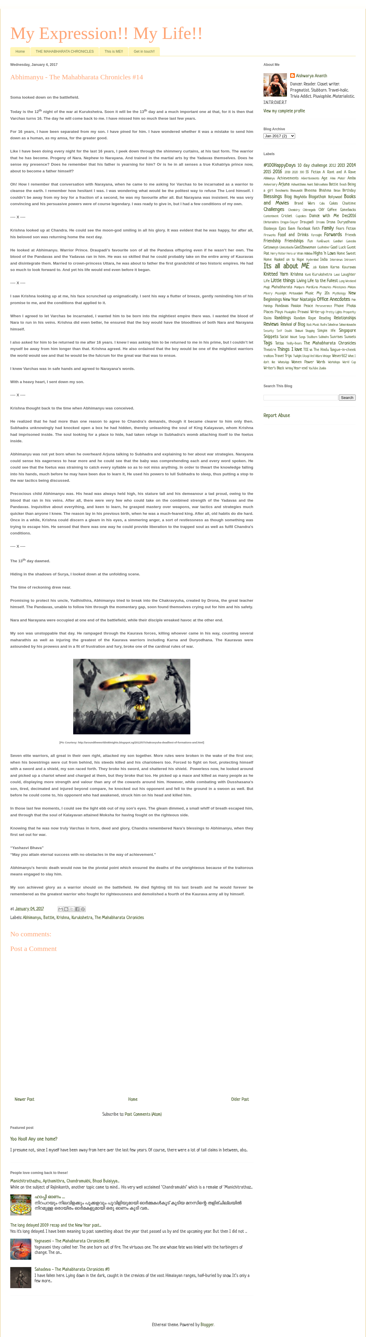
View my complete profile (284, 111)
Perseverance (324, 306)
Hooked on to (284, 260)
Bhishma (325, 191)
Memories (325, 287)
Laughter (348, 275)
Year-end (300, 368)
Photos (351, 306)
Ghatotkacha (286, 247)
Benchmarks (282, 191)
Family (327, 228)
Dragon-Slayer (289, 222)
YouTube (313, 368)
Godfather (323, 247)
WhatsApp (283, 362)
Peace (308, 306)
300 (302, 172)
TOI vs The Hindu (316, 350)
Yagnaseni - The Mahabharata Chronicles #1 (72, 1241)
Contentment (271, 216)
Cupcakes (301, 216)
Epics (282, 229)
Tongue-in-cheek (343, 350)
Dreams (320, 222)
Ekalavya (270, 229)
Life (267, 281)
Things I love (289, 349)
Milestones (339, 287)
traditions (269, 356)
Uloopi (305, 356)
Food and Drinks (293, 235)
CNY (321, 210)
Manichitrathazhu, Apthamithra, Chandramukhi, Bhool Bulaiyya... (64, 1181)
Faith (316, 229)
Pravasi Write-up (310, 312)
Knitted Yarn (276, 274)
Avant (310, 184)
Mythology (339, 293)
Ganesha (351, 241)
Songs (302, 337)
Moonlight (280, 293)
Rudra (323, 325)
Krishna (63, 918)
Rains (267, 318)
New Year (291, 299)
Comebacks (348, 210)
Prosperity (349, 312)
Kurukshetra (81, 918)
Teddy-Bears (294, 343)
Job (315, 267)
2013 (341, 165)
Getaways (271, 248)
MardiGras (312, 287)
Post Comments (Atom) (143, 1114)
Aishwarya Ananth (311, 76)
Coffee (332, 210)
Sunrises (336, 337)
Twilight (297, 356)
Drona (331, 222)
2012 (332, 166)
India (324, 260)
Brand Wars (304, 204)
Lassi (336, 275)
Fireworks (270, 235)
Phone (339, 306)
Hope (300, 260)
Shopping (309, 331)
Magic (267, 287)
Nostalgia (308, 299)
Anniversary (270, 184)
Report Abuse (277, 416)
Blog (288, 197)
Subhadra (324, 337)
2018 (287, 172)
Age (324, 178)
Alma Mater (337, 178)
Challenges (274, 209)
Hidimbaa (308, 254)
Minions (352, 287)
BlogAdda (300, 197)
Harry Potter (278, 254)
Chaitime (349, 204)
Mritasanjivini (295, 293)
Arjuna (284, 184)
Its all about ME (286, 266)
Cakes (333, 204)
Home (20, 51)
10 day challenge (312, 165)
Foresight (316, 235)
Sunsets (350, 337)
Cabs (322, 203)
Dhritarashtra (271, 222)
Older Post (240, 1099)
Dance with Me (324, 216)
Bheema (310, 191)
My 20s (323, 294)
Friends (350, 235)
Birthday (349, 191)
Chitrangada (309, 210)
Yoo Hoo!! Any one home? (33, 1139)
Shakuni (299, 331)
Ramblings (282, 318)
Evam (291, 229)
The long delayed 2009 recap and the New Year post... (55, 1225)
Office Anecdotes (333, 299)
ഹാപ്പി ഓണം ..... (50, 1197)
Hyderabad (312, 260)
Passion (296, 306)
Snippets (271, 337)
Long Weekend (347, 281)
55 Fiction (313, 172)
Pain (354, 300)
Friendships (294, 241)
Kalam (323, 267)
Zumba (322, 368)
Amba (352, 178)
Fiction (351, 229)
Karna (334, 267)
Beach (343, 184)
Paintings (268, 306)
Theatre (270, 350)
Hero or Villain (295, 254)
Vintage (327, 356)
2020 (295, 172)
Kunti (308, 275)
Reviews (271, 324)
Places (268, 312)
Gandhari (338, 241)
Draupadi (307, 222)
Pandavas (281, 306)
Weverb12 (339, 356)
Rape (312, 318)
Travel (279, 356)
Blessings (273, 197)
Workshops (334, 362)
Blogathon (317, 197)
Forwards (333, 235)
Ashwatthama (298, 184)
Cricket (286, 216)
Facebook (303, 229)
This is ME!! (114, 51)
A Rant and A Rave (339, 172)
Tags (268, 343)
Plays (279, 312)
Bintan (337, 191)
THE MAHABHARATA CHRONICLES (65, 51)
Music (309, 294)
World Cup (349, 362)
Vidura (318, 356)
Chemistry (294, 210)
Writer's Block (274, 368)
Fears (340, 229)
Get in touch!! (144, 51)
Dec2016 (349, 216)
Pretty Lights (334, 312)
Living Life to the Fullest (317, 281)
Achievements (287, 178)
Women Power (302, 362)
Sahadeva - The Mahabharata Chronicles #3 (72, 1269)
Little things (283, 281)
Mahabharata (281, 287)
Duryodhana (347, 222)
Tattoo (279, 344)
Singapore (347, 330)
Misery (268, 293)
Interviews (336, 260)
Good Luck (338, 248)
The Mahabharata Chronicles (119, 918)
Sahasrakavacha (347, 325)
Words (321, 362)
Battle (48, 918)
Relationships (345, 318)
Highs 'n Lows (324, 253)
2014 (351, 165)
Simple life (326, 331)
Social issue (288, 337)
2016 (277, 172)
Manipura (299, 287)
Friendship (272, 241)
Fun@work (323, 241)
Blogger (207, 1325)
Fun (310, 241)
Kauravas (349, 267)
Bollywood (335, 197)
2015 (267, 172)
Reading (325, 318)
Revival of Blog (293, 324)
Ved (312, 356)
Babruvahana (321, 184)
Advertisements (310, 178)
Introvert (350, 260)
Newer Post (24, 1099)
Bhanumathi (296, 191)
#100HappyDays (280, 165)
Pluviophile (290, 312)
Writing (289, 368)
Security (269, 331)
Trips (288, 356)
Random (299, 318)
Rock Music (313, 325)
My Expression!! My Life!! (106, 33)
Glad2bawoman (305, 248)
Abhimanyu (32, 918)
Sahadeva (333, 325)
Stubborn (312, 337)
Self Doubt (284, 331)
